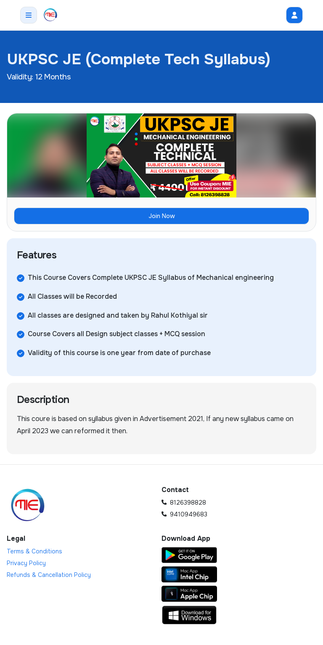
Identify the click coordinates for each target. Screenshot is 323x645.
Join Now (161, 216)
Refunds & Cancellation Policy (49, 575)
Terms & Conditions (34, 551)
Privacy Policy (26, 563)
